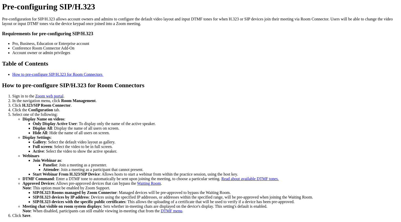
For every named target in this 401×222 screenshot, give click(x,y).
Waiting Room (149, 183)
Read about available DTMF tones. (250, 179)
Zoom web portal (49, 96)
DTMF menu (171, 211)
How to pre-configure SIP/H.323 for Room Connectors (57, 74)
